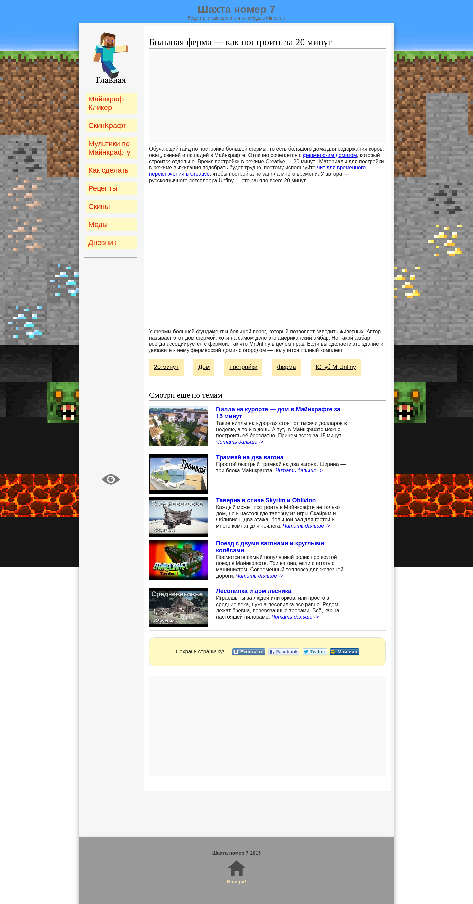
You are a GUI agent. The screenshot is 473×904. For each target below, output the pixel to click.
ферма (286, 367)
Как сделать (108, 170)
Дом (204, 367)
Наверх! (236, 871)
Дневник (102, 242)
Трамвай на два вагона (249, 457)
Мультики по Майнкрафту (109, 148)
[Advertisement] (267, 97)
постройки (243, 367)
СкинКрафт (107, 125)
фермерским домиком (330, 155)
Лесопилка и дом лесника (253, 591)
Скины (99, 206)
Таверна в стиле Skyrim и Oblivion (266, 500)
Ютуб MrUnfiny (336, 367)
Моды (98, 224)
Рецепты (102, 188)
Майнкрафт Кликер (107, 103)
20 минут (166, 367)
